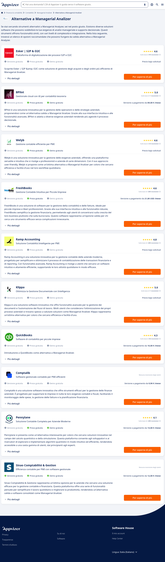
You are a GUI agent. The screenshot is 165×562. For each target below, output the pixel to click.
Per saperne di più (142, 76)
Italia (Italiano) (129, 552)
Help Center (117, 538)
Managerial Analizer (44, 13)
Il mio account (118, 533)
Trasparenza (7, 539)
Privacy (5, 534)
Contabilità (29, 13)
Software (61, 538)
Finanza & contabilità (14, 13)
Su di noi (61, 533)
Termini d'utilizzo (9, 544)
